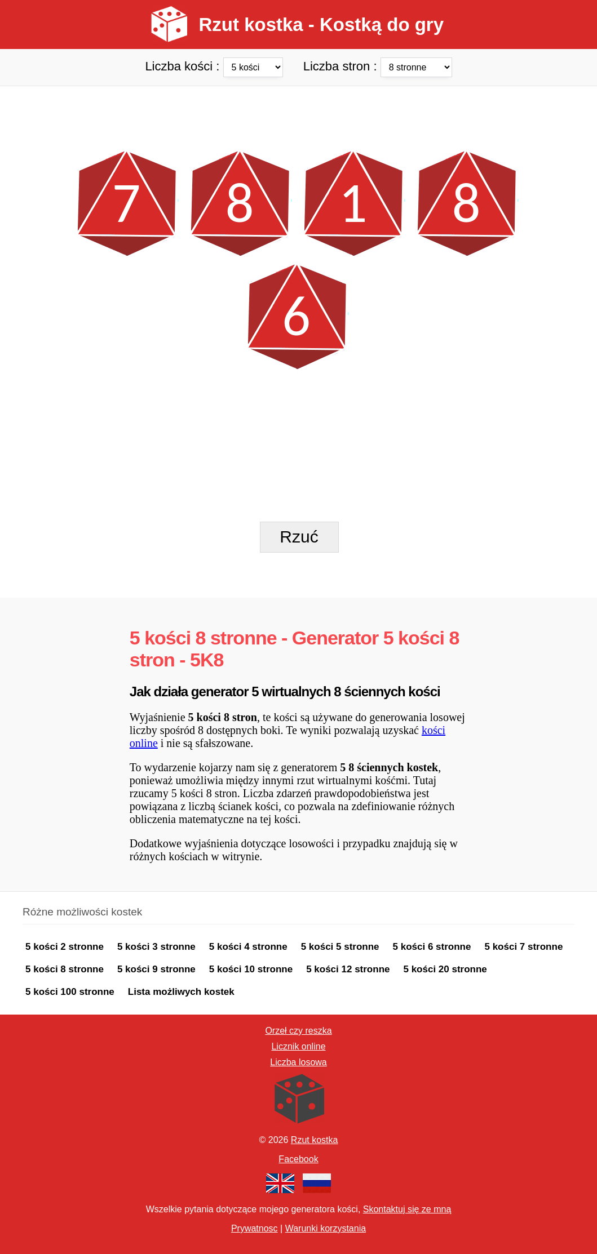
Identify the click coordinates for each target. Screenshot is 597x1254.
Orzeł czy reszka (298, 1030)
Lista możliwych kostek (181, 991)
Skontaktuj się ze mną (407, 1209)
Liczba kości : (215, 66)
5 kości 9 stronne (156, 969)
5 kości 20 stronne (445, 969)
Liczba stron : (377, 66)
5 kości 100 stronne (69, 991)
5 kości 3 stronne (156, 946)
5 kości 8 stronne (64, 969)
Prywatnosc (254, 1228)
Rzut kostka (314, 1140)
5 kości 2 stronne (64, 946)
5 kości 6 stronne (432, 946)
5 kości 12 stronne (348, 969)
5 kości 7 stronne (523, 946)
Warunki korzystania (325, 1228)
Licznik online (298, 1046)
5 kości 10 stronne (251, 969)
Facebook (298, 1159)
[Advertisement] (298, 111)
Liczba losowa (298, 1062)
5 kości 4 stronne (248, 946)
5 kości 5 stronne (340, 946)
